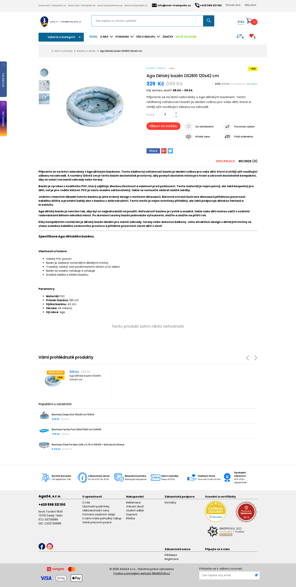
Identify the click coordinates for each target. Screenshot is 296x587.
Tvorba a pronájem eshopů (132, 573)
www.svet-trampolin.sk (81, 5)
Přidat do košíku (163, 126)
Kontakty (170, 502)
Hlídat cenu (202, 136)
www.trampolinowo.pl (110, 5)
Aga (171, 68)
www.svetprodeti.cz (136, 5)
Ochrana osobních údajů (98, 514)
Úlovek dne (233, 5)
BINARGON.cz (161, 573)
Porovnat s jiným (244, 126)
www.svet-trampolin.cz (52, 5)
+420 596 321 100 (52, 504)
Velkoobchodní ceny (95, 510)
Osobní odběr (135, 510)
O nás (86, 502)
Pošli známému (243, 136)
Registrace (172, 559)
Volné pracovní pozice (97, 522)
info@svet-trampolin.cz (171, 5)
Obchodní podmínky (95, 506)
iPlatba (130, 518)
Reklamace (133, 502)
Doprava (131, 514)
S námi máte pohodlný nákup (101, 518)
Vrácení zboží (135, 506)
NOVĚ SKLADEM (186, 37)
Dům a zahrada (63, 51)
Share (153, 151)
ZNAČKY (168, 37)
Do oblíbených (204, 126)
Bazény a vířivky (86, 51)
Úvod (93, 37)
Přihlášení (171, 555)
